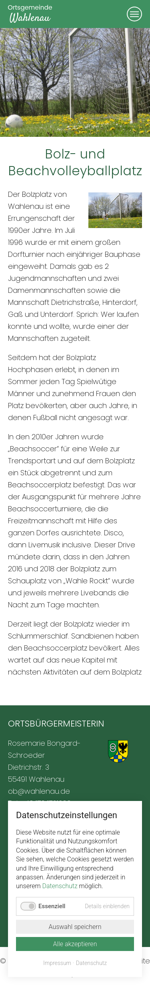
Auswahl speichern (74, 927)
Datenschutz (60, 886)
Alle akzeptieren (75, 944)
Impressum (57, 963)
